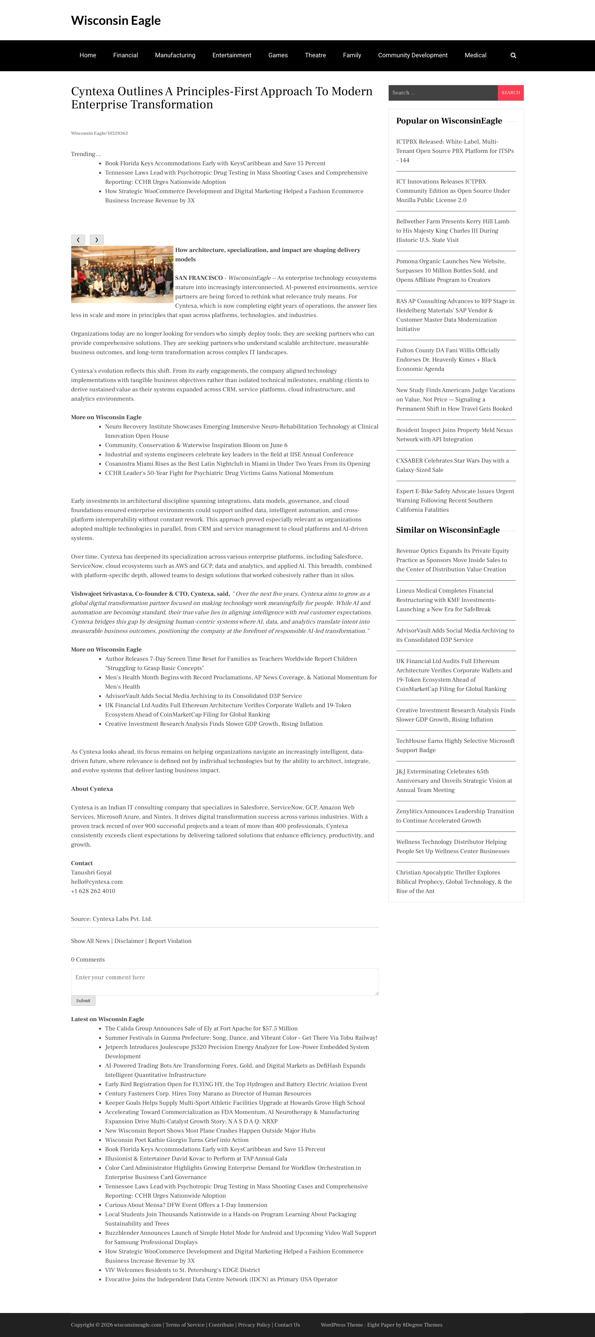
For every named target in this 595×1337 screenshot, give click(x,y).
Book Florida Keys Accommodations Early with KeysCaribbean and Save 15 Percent (215, 164)
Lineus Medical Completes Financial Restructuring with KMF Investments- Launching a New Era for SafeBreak (446, 600)
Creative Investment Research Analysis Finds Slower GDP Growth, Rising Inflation (214, 724)
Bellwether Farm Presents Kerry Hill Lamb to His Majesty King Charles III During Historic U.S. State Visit (453, 231)
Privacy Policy (254, 1325)
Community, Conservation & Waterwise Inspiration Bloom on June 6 (196, 445)
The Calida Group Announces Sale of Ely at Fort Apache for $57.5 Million (201, 1029)
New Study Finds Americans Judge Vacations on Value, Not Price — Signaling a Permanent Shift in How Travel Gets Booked (455, 400)
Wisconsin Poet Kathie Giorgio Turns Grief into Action (177, 1140)
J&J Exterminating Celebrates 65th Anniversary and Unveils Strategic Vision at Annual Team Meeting (454, 781)
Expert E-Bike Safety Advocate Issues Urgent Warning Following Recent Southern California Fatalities (455, 501)
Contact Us (287, 1325)
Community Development (413, 55)
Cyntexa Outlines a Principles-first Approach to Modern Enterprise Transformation (222, 98)
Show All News (90, 941)
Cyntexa (186, 306)
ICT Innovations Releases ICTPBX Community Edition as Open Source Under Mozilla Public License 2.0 (453, 191)
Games (278, 55)
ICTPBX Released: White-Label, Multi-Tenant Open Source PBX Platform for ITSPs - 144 (455, 151)
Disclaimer (129, 941)
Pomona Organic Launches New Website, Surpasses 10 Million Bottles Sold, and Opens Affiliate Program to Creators (451, 271)
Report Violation (170, 941)
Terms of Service (185, 1325)
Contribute (221, 1325)
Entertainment (232, 55)
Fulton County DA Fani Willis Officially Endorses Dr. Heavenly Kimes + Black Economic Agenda (448, 360)
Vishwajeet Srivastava (101, 594)
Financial (125, 55)
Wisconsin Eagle (116, 19)
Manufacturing (175, 55)
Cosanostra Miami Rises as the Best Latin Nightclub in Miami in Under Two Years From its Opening (238, 464)
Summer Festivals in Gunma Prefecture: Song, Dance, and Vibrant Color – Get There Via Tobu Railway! (241, 1038)
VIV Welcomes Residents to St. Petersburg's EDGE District (182, 1270)
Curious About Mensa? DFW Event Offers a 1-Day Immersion (186, 1205)
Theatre (315, 55)
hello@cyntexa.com (97, 882)
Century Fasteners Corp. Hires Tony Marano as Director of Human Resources (208, 1094)
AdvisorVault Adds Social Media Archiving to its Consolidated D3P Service (203, 696)
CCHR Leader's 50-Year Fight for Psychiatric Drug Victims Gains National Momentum (219, 473)
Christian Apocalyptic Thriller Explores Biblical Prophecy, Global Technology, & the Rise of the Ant (454, 882)
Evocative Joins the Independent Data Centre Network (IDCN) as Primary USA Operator (221, 1280)
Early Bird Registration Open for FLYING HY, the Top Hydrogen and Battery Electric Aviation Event (236, 1084)
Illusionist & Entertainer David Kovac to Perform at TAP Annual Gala (196, 1159)
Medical (476, 55)
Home (88, 55)
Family (352, 55)
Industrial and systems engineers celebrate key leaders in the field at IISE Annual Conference (229, 455)
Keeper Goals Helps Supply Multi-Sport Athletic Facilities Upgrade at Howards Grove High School (235, 1103)
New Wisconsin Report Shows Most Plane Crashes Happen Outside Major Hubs (210, 1131)
